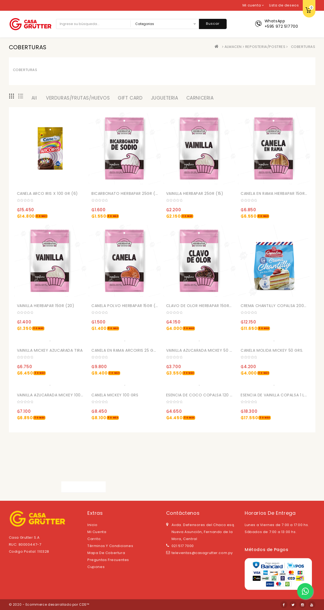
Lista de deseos (284, 5)
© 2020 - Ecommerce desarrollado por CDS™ (49, 604)
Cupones (96, 566)
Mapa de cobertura (106, 552)
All (34, 98)
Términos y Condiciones (110, 545)
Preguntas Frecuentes (108, 559)
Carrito (94, 538)
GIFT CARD (130, 98)
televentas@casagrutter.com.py (202, 552)
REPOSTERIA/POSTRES (265, 46)
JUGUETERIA (164, 98)
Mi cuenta (96, 531)
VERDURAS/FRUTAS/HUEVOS (78, 98)
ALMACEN (233, 46)
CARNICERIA (200, 98)
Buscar (213, 23)
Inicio (92, 524)
